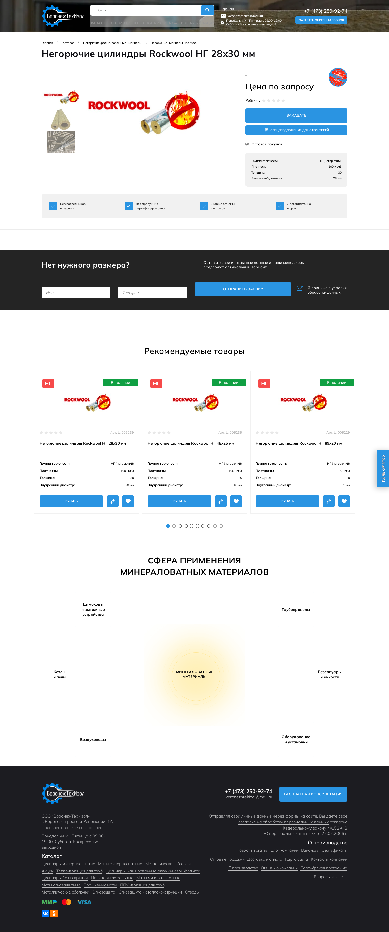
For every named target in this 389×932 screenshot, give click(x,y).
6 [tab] (197, 524)
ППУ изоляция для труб (142, 883)
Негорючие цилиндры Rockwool (174, 43)
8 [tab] (209, 524)
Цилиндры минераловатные (68, 861)
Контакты (188, 22)
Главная (48, 43)
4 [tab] (186, 524)
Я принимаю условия (313, 289)
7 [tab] (203, 524)
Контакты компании (329, 857)
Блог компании (285, 848)
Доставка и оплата (264, 857)
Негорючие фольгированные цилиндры (112, 43)
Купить (71, 499)
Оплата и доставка (159, 22)
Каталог (99, 22)
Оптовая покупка (267, 144)
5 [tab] (191, 524)
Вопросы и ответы (330, 874)
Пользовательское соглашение (72, 825)
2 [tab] (174, 524)
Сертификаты (334, 848)
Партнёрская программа (323, 866)
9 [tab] (215, 524)
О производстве (124, 22)
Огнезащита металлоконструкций (150, 890)
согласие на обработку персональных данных (283, 820)
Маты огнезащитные (61, 883)
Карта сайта (296, 857)
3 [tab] (180, 524)
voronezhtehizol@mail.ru (244, 15)
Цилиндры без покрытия (65, 876)
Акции (207, 22)
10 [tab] (221, 524)
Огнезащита (103, 890)
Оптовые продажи (227, 857)
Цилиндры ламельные (112, 876)
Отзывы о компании (279, 866)
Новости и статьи (252, 848)
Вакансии (310, 848)
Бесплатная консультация (312, 792)
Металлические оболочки (65, 890)
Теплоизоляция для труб (79, 869)
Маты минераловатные (120, 861)
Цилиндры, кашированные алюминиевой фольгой (153, 869)
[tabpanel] (87, 440)
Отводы (192, 890)
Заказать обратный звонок (321, 20)
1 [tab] (168, 524)
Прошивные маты (100, 883)
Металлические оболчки (168, 861)
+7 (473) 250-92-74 (325, 11)
